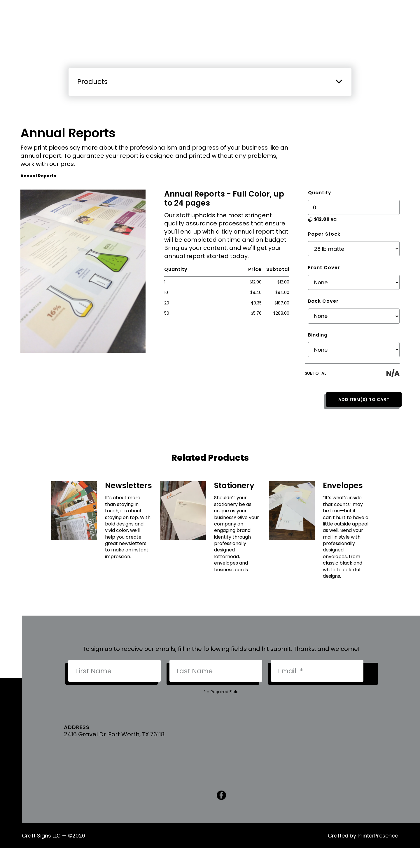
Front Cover (324, 267)
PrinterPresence (378, 835)
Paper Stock (324, 234)
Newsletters (128, 485)
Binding (318, 335)
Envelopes (343, 485)
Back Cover (323, 301)
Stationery (234, 485)
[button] (339, 81)
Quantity (319, 192)
